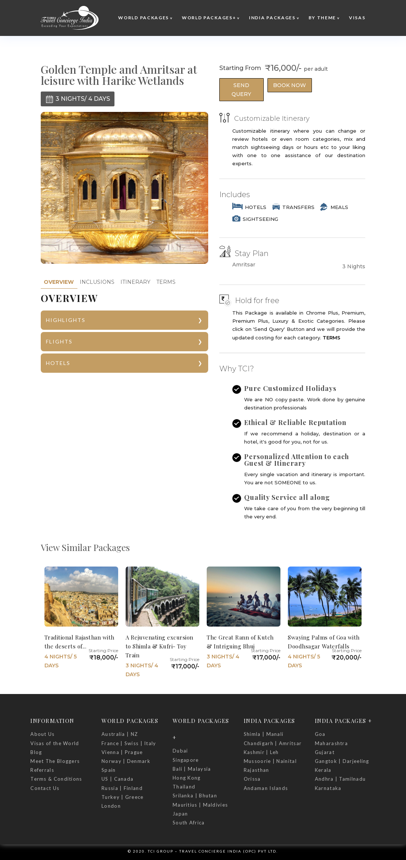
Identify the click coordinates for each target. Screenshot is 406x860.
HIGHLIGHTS (66, 320)
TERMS (166, 282)
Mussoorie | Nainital (270, 761)
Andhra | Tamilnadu (340, 779)
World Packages (143, 17)
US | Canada (117, 779)
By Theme (322, 17)
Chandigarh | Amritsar (273, 743)
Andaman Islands (266, 788)
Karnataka (328, 788)
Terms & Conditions (56, 779)
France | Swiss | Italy (129, 743)
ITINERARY (135, 282)
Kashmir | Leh (261, 752)
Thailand (184, 787)
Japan (180, 814)
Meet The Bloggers (55, 761)
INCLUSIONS (97, 282)
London (111, 806)
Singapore (186, 760)
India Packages (272, 17)
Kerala (323, 770)
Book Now (289, 85)
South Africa (189, 823)
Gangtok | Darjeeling (342, 761)
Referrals (42, 770)
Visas (357, 17)
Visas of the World (54, 743)
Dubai (180, 751)
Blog (36, 752)
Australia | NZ (120, 734)
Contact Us (44, 788)
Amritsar (243, 265)
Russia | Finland (122, 788)
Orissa (252, 779)
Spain (109, 770)
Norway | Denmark (126, 761)
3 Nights (353, 266)
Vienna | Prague (122, 752)
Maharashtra (331, 743)
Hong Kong (187, 778)
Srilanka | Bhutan (195, 795)
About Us (42, 734)
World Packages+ (209, 17)
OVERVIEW (59, 282)
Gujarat (325, 752)
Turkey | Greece (123, 797)
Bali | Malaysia (192, 769)
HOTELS (58, 363)
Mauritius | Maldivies (200, 805)
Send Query (241, 89)
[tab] (58, 282)
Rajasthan (256, 770)
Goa (320, 734)
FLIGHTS (59, 341)
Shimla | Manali (264, 734)
